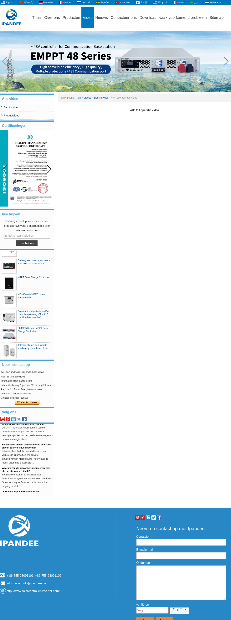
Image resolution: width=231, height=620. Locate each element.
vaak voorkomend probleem (183, 17)
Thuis (37, 17)
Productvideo (11, 115)
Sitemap (216, 17)
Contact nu (27, 402)
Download (148, 17)
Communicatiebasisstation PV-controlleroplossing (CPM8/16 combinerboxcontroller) (33, 315)
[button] (111, 88)
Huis (78, 97)
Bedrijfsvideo (11, 107)
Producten (71, 17)
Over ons (52, 17)
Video (88, 17)
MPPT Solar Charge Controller (33, 278)
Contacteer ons (124, 17)
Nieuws (101, 17)
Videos (87, 97)
